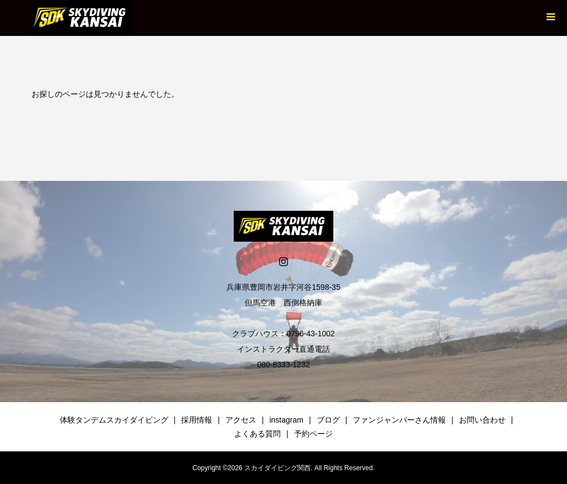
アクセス (240, 419)
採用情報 (196, 419)
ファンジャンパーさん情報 (399, 419)
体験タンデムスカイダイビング (114, 419)
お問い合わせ (482, 419)
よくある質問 (257, 433)
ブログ (328, 419)
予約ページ (313, 433)
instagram (286, 419)
